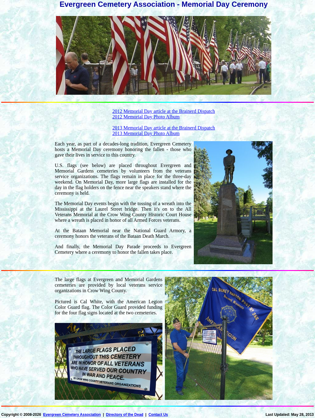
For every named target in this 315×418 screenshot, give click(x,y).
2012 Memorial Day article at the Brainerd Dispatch (163, 111)
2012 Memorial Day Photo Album (146, 116)
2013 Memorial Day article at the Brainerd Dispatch (163, 127)
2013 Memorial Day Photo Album (146, 133)
